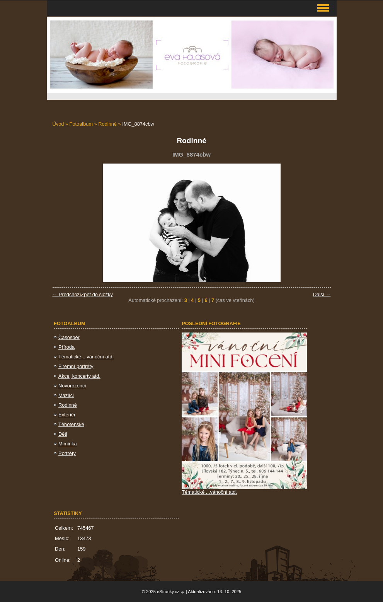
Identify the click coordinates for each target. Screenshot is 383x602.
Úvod (58, 124)
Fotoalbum (81, 124)
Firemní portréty (75, 366)
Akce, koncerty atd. (79, 376)
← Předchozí (67, 294)
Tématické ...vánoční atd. (86, 357)
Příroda (66, 347)
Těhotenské (71, 424)
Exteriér (66, 415)
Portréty (67, 453)
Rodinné (108, 124)
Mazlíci (66, 395)
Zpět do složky (97, 294)
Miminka (67, 444)
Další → (322, 294)
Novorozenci (72, 386)
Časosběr (69, 337)
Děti (62, 434)
